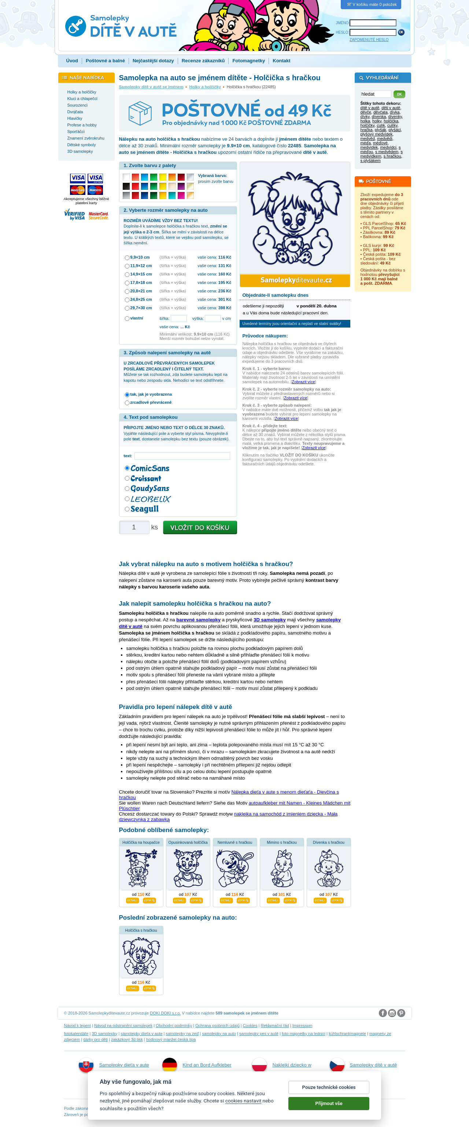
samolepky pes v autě (258, 1033)
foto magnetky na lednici (303, 1033)
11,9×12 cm (141, 265)
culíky (392, 125)
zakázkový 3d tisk (127, 1039)
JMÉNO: (343, 23)
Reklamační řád (275, 1025)
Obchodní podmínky (174, 1025)
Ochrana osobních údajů (217, 1025)
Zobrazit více (303, 382)
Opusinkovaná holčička (188, 842)
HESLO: (343, 32)
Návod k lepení (77, 1025)
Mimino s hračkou (281, 842)
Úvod (72, 60)
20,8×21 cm (141, 291)
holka (365, 121)
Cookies (250, 1025)
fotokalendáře (76, 1033)
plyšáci (394, 130)
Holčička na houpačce (141, 842)
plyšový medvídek (377, 134)
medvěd (368, 138)
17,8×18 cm (141, 282)
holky (376, 121)
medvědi (384, 138)
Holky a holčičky (205, 87)
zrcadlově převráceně (151, 402)
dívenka (379, 116)
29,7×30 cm (141, 308)
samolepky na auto (219, 1033)
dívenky (395, 116)
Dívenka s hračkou (328, 842)
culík (381, 125)
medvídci (388, 147)
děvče (366, 112)
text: (129, 456)
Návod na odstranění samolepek (123, 1025)
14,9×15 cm (141, 274)
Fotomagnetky (248, 60)
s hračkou (392, 156)
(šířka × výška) (173, 257)
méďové (380, 143)
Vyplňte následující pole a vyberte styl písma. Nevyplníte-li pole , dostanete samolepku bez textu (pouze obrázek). (177, 433)
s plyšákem (371, 160)
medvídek (369, 147)
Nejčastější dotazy (153, 60)
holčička (391, 121)
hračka (367, 130)
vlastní (136, 318)
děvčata (380, 112)
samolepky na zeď (182, 1033)
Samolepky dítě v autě (363, 1065)
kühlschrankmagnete (347, 1033)
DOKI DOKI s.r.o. (165, 1013)
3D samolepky (104, 1033)
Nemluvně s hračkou (235, 842)
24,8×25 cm (141, 299)
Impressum (302, 1025)
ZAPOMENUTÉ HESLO (369, 40)
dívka (394, 112)
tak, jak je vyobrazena (151, 394)
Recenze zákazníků (203, 60)
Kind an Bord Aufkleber (196, 1065)
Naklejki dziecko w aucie (281, 1073)
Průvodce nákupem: (265, 336)
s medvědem (386, 151)
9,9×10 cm (140, 257)
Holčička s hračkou (141, 930)
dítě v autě (370, 108)
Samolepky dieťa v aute (114, 1065)
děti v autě (390, 108)
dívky (365, 116)
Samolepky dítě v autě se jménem (151, 87)
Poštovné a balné (105, 60)
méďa (366, 143)
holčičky (367, 125)
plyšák (380, 130)
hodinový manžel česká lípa (171, 1039)
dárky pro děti (95, 1039)
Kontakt (281, 60)
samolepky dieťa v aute (141, 1033)
